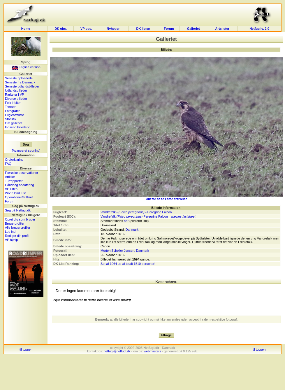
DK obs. (60, 28)
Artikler (10, 177)
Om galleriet (13, 123)
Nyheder (113, 28)
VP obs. (86, 28)
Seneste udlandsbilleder (22, 86)
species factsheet (183, 216)
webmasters (152, 351)
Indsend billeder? (17, 127)
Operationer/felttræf (19, 197)
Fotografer (12, 111)
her (126, 221)
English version (26, 67)
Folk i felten (13, 102)
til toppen (26, 349)
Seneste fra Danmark (20, 82)
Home (25, 28)
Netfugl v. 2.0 (259, 28)
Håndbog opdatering (19, 185)
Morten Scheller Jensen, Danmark (125, 250)
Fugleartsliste (14, 115)
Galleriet (193, 28)
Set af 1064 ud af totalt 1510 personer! (128, 263)
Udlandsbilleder (16, 90)
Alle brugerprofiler (17, 227)
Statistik (10, 119)
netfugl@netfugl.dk (117, 351)
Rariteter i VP (14, 94)
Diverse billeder (16, 98)
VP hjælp (11, 240)
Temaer (10, 107)
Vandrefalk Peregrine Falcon (134, 216)
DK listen (143, 28)
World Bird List (15, 193)
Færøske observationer (21, 172)
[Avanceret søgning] (26, 150)
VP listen (11, 189)
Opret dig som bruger (20, 219)
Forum (169, 28)
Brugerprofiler (14, 223)
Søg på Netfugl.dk (18, 210)
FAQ (8, 163)
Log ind (10, 231)
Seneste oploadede (19, 78)
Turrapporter (14, 181)
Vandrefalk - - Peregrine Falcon (136, 212)
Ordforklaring (14, 159)
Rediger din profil (17, 235)
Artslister (222, 28)
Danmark (132, 229)
